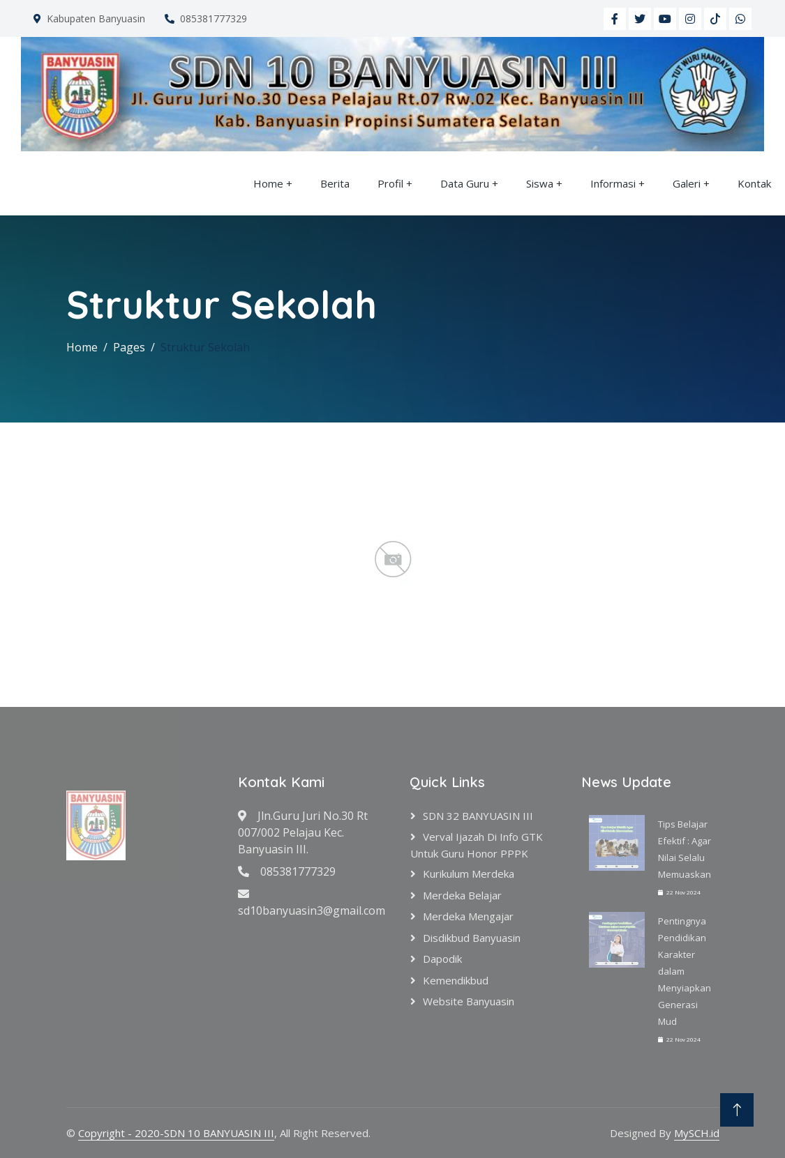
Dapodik (442, 959)
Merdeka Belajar (462, 895)
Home (268, 183)
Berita (335, 183)
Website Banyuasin (468, 1001)
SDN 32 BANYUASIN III (478, 816)
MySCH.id (696, 1133)
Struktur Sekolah (205, 347)
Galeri (687, 183)
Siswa (539, 183)
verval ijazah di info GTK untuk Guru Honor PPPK (476, 845)
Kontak (754, 183)
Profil (390, 183)
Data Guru (464, 183)
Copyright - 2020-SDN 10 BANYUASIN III (176, 1133)
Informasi (613, 183)
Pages (129, 347)
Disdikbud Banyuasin (472, 938)
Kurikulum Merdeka (468, 874)
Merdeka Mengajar (468, 916)
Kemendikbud (455, 980)
